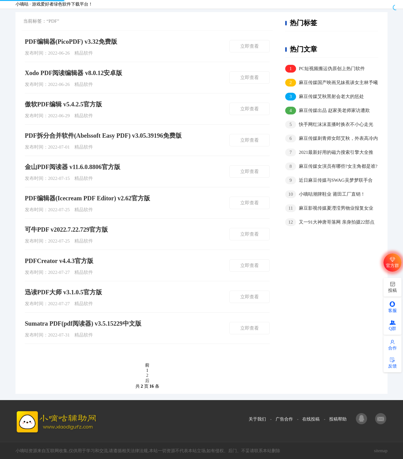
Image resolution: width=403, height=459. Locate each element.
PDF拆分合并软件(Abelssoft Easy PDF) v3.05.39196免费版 (103, 135)
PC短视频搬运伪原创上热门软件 (325, 69)
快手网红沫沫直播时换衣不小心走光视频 (329, 125)
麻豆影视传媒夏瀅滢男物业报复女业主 (329, 208)
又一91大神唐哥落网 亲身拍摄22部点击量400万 (329, 222)
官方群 (392, 262)
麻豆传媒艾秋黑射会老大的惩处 (324, 96)
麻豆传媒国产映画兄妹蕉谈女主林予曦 (331, 83)
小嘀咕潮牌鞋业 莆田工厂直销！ (325, 194)
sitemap (381, 450)
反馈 (392, 363)
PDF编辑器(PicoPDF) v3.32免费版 (71, 41)
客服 (392, 307)
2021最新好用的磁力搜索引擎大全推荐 (329, 153)
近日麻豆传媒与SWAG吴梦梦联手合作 (329, 180)
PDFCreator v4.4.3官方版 (59, 260)
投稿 (392, 287)
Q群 (392, 325)
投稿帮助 (338, 419)
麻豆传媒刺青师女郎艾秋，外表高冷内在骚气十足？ (331, 139)
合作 (392, 345)
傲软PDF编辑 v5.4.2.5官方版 (63, 104)
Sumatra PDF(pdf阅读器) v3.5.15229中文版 (83, 323)
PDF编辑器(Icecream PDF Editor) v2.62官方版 (87, 198)
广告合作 (284, 419)
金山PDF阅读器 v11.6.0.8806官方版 (72, 166)
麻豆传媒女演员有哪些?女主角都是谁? (331, 166)
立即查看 (249, 46)
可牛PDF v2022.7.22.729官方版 (66, 229)
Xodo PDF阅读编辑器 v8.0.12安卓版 (73, 72)
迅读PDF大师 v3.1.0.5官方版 (63, 292)
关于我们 (257, 419)
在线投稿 (311, 419)
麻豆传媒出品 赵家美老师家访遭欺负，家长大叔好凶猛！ (327, 111)
